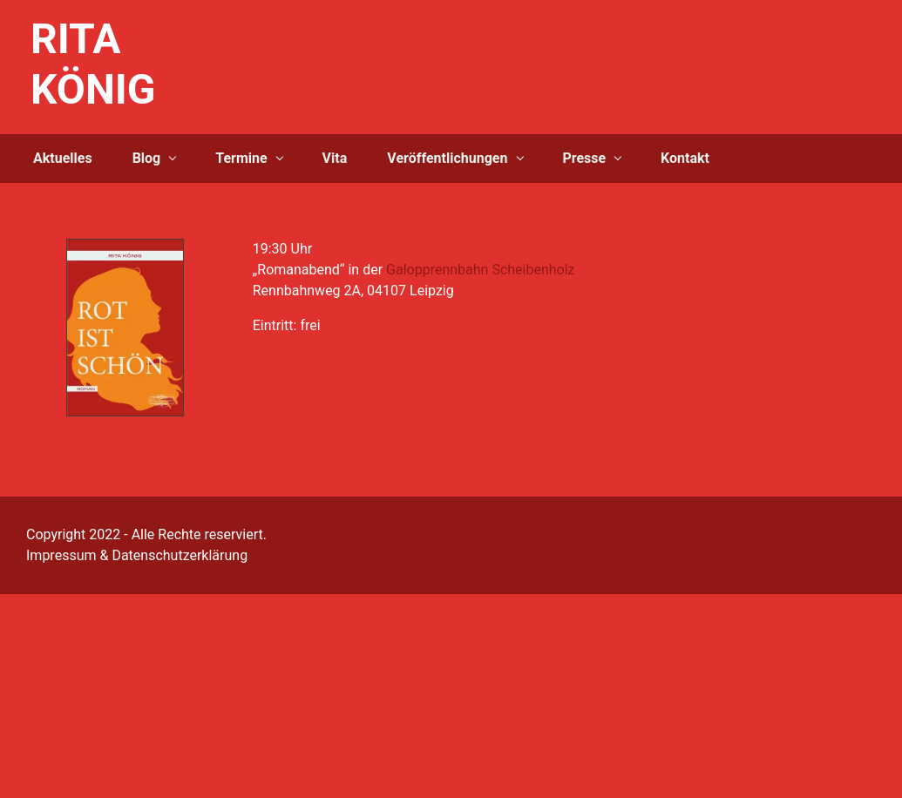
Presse (584, 158)
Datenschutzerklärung (180, 555)
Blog (146, 158)
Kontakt (685, 158)
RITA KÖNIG (93, 64)
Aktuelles (62, 158)
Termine (241, 158)
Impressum (61, 555)
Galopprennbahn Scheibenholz (480, 269)
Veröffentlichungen (447, 158)
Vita (335, 158)
